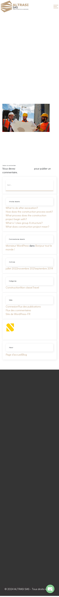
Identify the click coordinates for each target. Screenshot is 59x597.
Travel (35, 287)
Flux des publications (29, 306)
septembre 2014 (44, 268)
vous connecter (25, 168)
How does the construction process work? (29, 211)
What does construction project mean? (27, 226)
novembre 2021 (26, 268)
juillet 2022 (12, 268)
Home (6, 66)
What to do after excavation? (22, 207)
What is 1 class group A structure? (24, 222)
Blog (24, 354)
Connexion (12, 306)
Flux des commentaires (18, 310)
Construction (13, 287)
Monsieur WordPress (17, 245)
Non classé (26, 287)
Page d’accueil (14, 354)
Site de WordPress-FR (18, 314)
